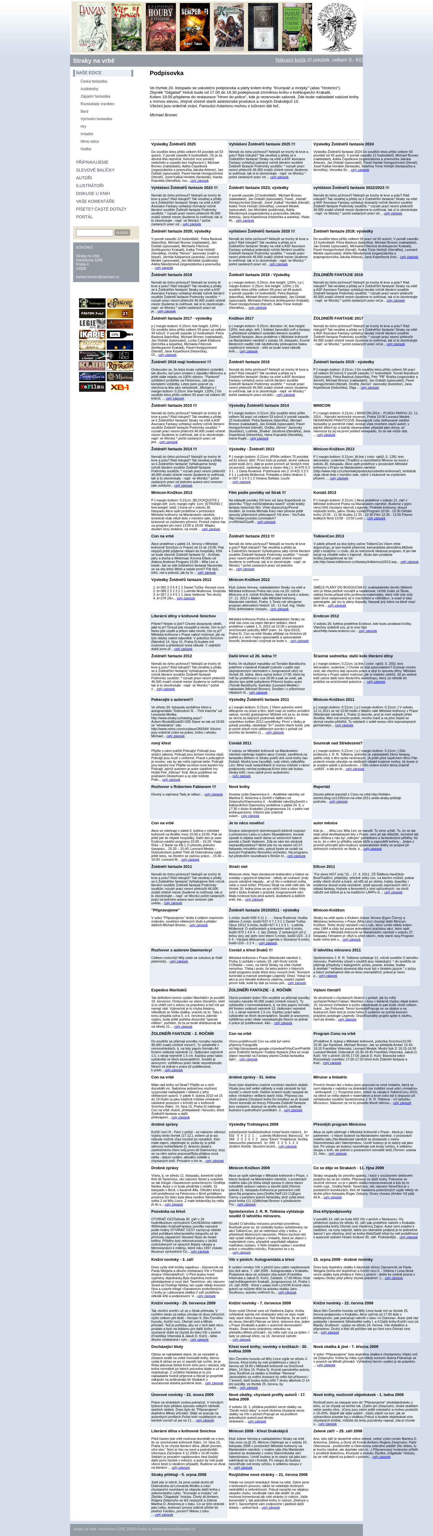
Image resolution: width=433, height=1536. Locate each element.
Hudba (86, 149)
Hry (83, 126)
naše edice (89, 72)
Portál (84, 216)
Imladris (87, 134)
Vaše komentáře (95, 201)
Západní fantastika (95, 96)
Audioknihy (89, 89)
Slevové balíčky (95, 170)
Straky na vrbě (94, 60)
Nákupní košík (290, 59)
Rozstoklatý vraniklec (98, 104)
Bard (84, 111)
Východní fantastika (96, 119)
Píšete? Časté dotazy (101, 209)
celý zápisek (199, 180)
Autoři (84, 177)
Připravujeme (92, 162)
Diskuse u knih (93, 193)
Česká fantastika (94, 81)
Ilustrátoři (90, 185)
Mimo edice (90, 141)
